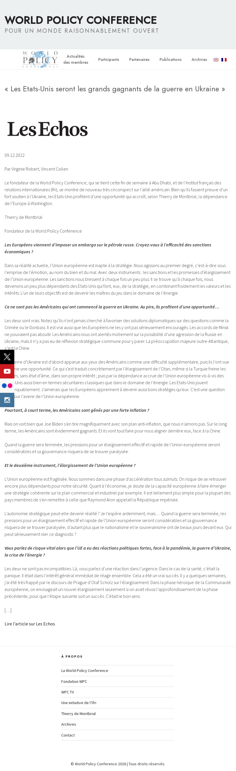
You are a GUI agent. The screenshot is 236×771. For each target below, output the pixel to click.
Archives (199, 59)
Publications (171, 59)
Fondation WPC (74, 681)
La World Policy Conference (84, 670)
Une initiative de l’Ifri (78, 702)
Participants (108, 59)
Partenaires (139, 59)
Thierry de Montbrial (78, 713)
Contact (68, 735)
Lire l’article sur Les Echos (30, 624)
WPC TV (67, 692)
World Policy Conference (81, 20)
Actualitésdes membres (75, 59)
